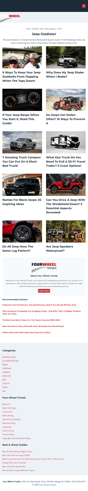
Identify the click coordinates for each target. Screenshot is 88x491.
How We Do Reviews (11, 419)
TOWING (6, 372)
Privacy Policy (8, 434)
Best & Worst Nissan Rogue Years (17, 451)
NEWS (5, 364)
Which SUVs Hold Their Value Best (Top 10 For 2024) (26, 332)
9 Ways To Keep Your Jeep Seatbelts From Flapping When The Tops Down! (21, 76)
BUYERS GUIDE (9, 357)
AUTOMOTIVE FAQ (10, 361)
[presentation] (22, 57)
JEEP (42, 29)
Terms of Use (8, 430)
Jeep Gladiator (50, 29)
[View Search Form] (84, 6)
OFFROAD (6, 368)
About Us (6, 404)
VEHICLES (35, 29)
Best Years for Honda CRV (13, 466)
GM (3, 391)
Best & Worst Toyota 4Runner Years (18, 470)
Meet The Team (9, 408)
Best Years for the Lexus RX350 (16, 455)
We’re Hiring (7, 415)
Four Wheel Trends (47, 484)
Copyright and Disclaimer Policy (16, 438)
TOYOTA (6, 383)
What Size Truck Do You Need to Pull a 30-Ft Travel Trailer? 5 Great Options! (65, 161)
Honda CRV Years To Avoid (14, 462)
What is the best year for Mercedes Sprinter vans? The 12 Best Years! (33, 459)
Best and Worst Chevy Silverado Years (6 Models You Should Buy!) (33, 326)
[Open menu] (86, 17)
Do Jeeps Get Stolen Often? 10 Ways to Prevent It (65, 119)
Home (28, 29)
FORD (4, 387)
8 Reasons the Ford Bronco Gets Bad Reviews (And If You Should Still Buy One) (39, 305)
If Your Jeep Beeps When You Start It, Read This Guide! (20, 119)
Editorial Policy (8, 423)
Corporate (6, 427)
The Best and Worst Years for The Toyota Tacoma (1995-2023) (31, 320)
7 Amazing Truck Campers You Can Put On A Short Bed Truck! (21, 161)
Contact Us (7, 412)
